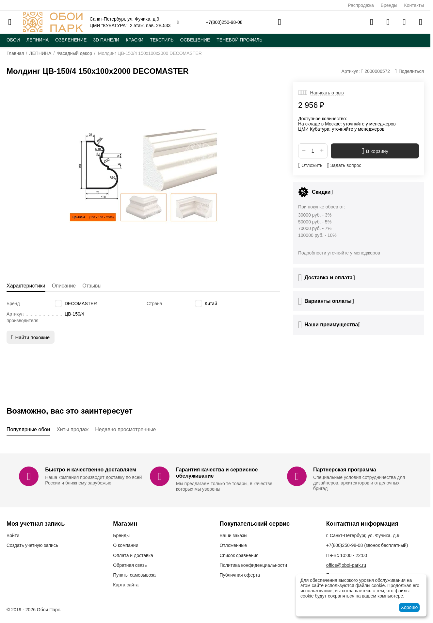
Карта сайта (125, 584)
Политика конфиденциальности (253, 565)
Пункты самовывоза (134, 575)
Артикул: (351, 71)
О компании (125, 545)
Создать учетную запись (32, 545)
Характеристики (26, 285)
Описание (64, 285)
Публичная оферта (240, 575)
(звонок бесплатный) (367, 545)
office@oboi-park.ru (346, 565)
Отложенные (233, 545)
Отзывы (92, 285)
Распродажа (361, 5)
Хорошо (409, 607)
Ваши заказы (234, 535)
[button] (409, 71)
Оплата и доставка (133, 555)
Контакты (414, 5)
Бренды (389, 5)
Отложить (310, 165)
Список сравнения (239, 555)
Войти (13, 535)
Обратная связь (130, 565)
